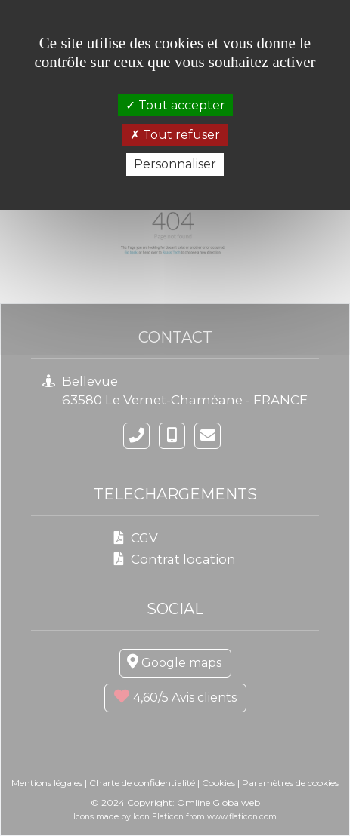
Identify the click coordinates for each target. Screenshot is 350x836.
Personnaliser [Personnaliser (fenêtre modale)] (175, 164)
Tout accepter (175, 105)
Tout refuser (175, 135)
